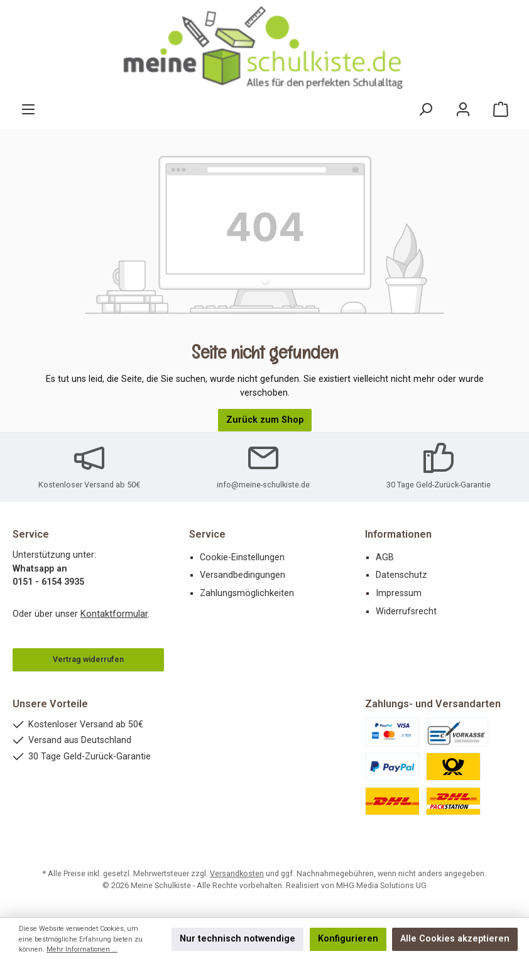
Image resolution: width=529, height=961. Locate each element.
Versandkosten (237, 873)
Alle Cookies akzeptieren (455, 938)
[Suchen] (425, 109)
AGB (385, 557)
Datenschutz (401, 575)
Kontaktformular (114, 614)
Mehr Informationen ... (81, 949)
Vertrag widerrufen (88, 659)
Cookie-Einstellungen (242, 557)
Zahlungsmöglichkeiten (247, 593)
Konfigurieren (348, 938)
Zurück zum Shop (264, 420)
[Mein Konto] (463, 109)
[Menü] (28, 109)
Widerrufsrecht (406, 611)
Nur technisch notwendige (237, 938)
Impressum (399, 593)
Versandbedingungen (242, 575)
